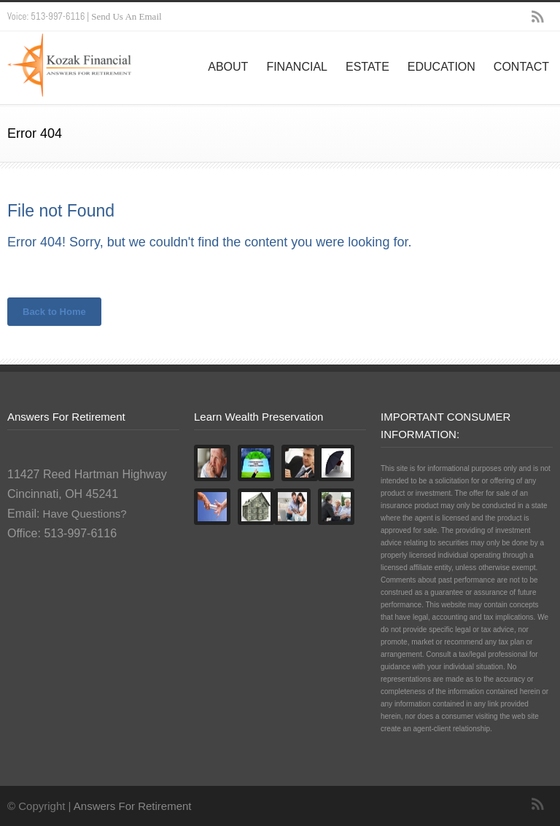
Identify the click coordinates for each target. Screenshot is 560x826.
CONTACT (521, 67)
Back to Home (54, 311)
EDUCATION (441, 67)
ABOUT (228, 67)
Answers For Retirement (133, 806)
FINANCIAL (296, 67)
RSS (538, 16)
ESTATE (367, 67)
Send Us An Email (126, 16)
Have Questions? (82, 513)
